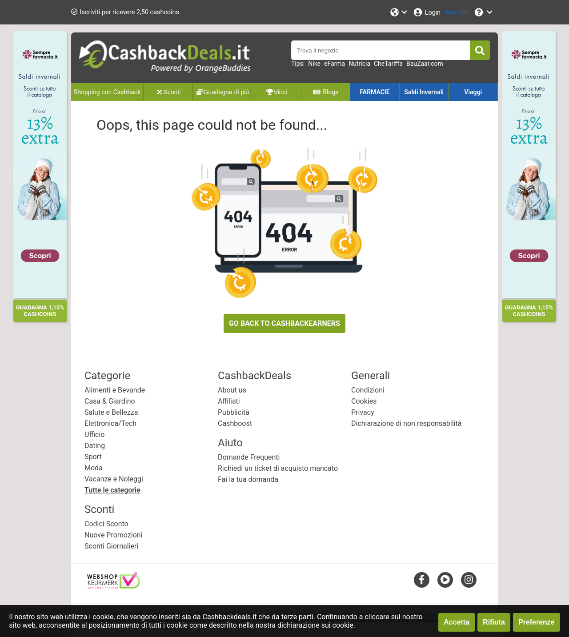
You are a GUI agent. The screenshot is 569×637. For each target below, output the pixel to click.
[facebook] (422, 579)
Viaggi (473, 92)
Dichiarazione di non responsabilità (406, 423)
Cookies (364, 401)
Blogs (326, 92)
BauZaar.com (424, 63)
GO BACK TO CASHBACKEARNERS (284, 323)
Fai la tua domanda (248, 479)
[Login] (427, 12)
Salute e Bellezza (111, 412)
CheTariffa (388, 63)
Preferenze (536, 622)
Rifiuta (494, 622)
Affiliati (229, 401)
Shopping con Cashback (107, 92)
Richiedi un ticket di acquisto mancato (278, 468)
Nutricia (359, 63)
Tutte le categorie (112, 490)
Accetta (456, 622)
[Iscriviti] (457, 12)
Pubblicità (233, 412)
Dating (94, 445)
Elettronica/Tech (110, 423)
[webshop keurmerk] (113, 586)
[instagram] (469, 579)
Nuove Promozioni (113, 535)
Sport (93, 457)
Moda (93, 468)
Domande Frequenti (249, 457)
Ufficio (94, 434)
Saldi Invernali (424, 92)
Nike (314, 63)
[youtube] (445, 579)
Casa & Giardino (109, 401)
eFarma (334, 63)
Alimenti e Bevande (114, 390)
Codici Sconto (106, 524)
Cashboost (235, 423)
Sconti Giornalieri (111, 546)
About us (232, 390)
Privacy (362, 412)
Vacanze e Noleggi (113, 479)
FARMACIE (374, 92)
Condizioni (368, 390)
